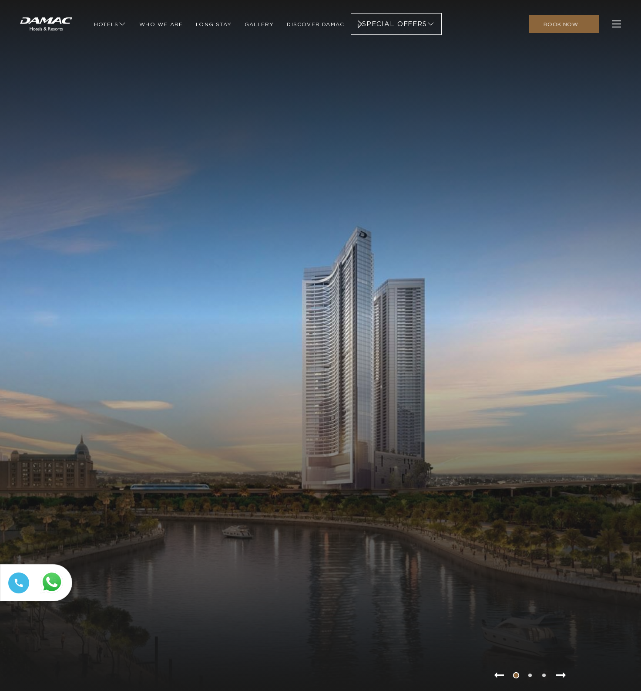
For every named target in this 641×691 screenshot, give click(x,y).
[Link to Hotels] (110, 24)
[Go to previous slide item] (498, 675)
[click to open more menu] (616, 23)
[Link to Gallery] (259, 24)
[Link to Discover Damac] (315, 24)
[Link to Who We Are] (161, 24)
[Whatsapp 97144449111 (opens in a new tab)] (53, 593)
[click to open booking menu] (564, 24)
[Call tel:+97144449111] (17, 593)
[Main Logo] (46, 24)
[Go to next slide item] (561, 675)
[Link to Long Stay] (214, 24)
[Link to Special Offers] (396, 24)
